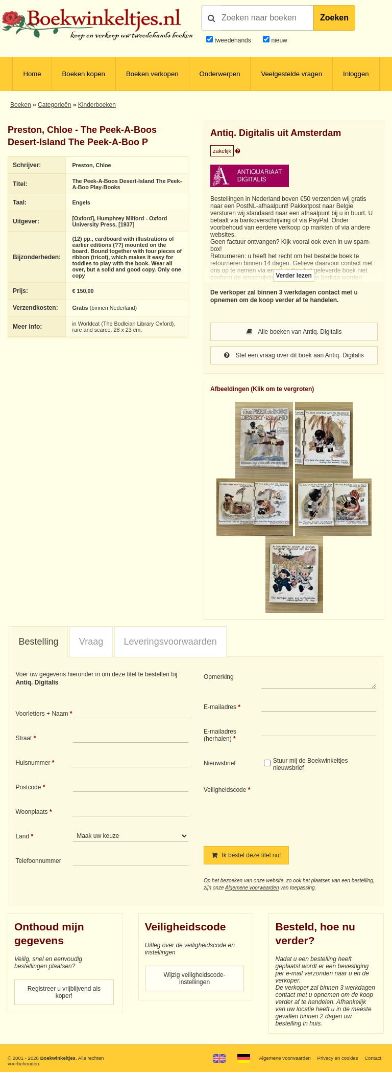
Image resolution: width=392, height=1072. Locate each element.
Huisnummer (32, 762)
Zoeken (334, 17)
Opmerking (219, 676)
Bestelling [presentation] (38, 641)
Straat (23, 738)
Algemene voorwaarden (252, 888)
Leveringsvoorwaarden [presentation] (170, 641)
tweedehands (232, 40)
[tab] (38, 642)
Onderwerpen (220, 74)
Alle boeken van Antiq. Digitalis (294, 331)
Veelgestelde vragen (291, 74)
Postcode (28, 787)
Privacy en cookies (337, 1058)
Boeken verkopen (152, 74)
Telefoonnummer (38, 860)
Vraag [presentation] (91, 641)
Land (22, 836)
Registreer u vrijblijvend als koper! (64, 992)
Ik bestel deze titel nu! (246, 855)
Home (32, 74)
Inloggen (356, 74)
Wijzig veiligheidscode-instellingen (194, 978)
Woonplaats (31, 811)
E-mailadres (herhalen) (220, 735)
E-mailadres (220, 707)
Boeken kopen (83, 74)
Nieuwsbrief (220, 763)
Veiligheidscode (225, 789)
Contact (372, 1058)
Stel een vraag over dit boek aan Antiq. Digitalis (294, 355)
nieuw (278, 40)
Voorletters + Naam (41, 713)
